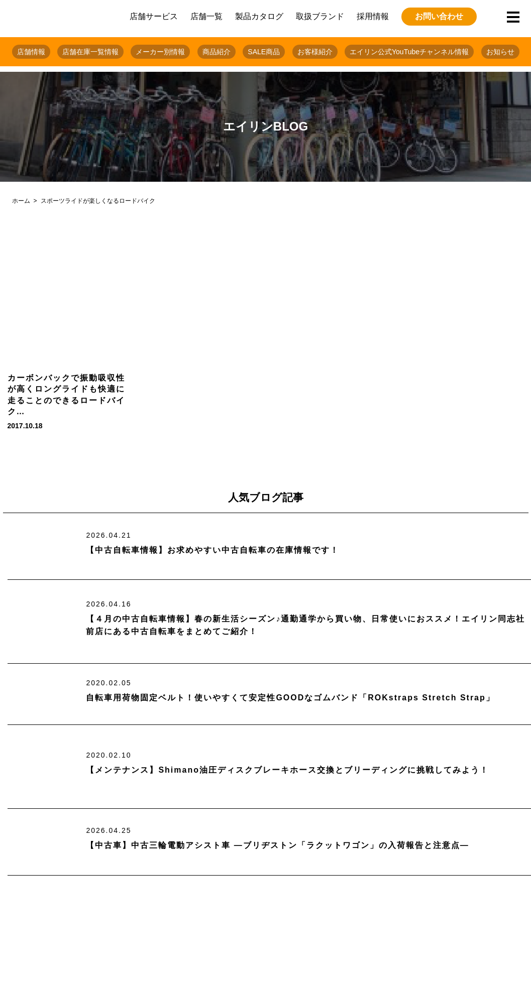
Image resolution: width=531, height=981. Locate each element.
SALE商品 (264, 52)
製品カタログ (259, 16)
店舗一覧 (206, 16)
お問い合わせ (439, 16)
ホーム (21, 200)
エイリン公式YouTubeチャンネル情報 (409, 52)
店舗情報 (31, 52)
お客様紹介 (315, 52)
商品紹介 (216, 52)
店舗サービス (154, 16)
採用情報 (373, 16)
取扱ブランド (320, 16)
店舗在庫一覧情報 (90, 52)
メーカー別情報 (160, 52)
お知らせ (500, 52)
